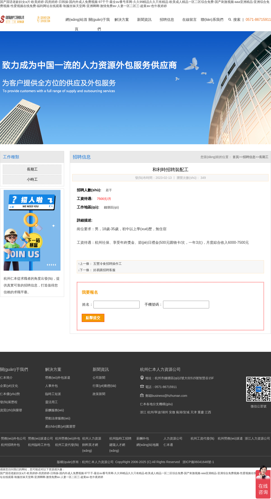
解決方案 (121, 19)
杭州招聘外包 (10, 445)
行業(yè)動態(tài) (104, 386)
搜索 (237, 19)
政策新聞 (99, 394)
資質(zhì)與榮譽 (11, 410)
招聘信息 (167, 19)
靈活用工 (51, 402)
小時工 (32, 179)
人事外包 (51, 386)
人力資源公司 (173, 438)
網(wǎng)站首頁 (76, 24)
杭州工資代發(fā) (202, 438)
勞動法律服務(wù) (57, 418)
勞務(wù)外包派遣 (57, 377)
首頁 (236, 157)
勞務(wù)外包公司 (13, 438)
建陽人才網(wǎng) (117, 447)
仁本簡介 (6, 377)
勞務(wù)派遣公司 (40, 438)
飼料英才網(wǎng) (90, 447)
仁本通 (168, 445)
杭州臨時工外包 (39, 445)
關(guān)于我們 (99, 24)
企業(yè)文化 (9, 386)
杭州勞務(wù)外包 (67, 438)
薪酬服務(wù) (54, 410)
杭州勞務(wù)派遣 (230, 438)
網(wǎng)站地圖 (147, 445)
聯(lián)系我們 (212, 19)
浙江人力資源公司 (257, 438)
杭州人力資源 (91, 438)
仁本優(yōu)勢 (10, 394)
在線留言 (189, 19)
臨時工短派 (53, 394)
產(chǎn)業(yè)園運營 (60, 426)
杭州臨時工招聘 (120, 438)
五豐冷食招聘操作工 (107, 263)
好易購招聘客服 (104, 270)
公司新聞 (99, 377)
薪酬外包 (142, 438)
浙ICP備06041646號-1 (198, 462)
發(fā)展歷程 (8, 402)
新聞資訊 (144, 19)
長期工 (32, 169)
